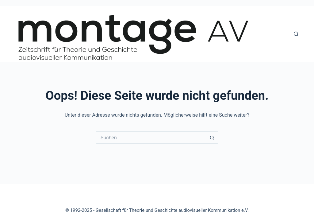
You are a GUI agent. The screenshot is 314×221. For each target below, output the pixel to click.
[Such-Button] (212, 137)
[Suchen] (296, 34)
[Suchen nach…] (151, 137)
